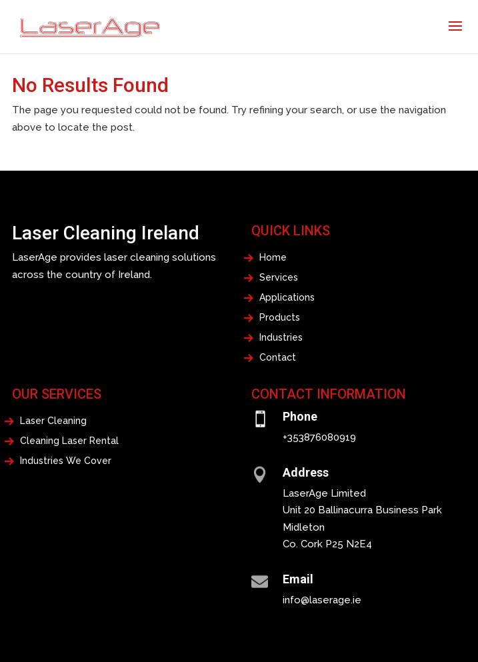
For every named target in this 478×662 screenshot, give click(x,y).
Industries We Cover (65, 461)
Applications (287, 298)
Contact (277, 358)
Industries (281, 338)
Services (278, 278)
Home (273, 258)
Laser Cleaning (53, 421)
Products (279, 318)
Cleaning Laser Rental (69, 441)
